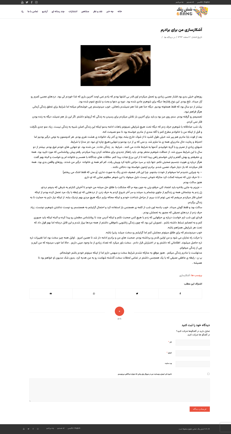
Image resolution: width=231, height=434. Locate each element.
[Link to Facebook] (31, 2)
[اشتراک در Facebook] (180, 294)
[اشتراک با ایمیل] (50, 294)
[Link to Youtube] (22, 2)
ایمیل (169, 352)
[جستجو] (22, 12)
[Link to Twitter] (27, 2)
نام (170, 342)
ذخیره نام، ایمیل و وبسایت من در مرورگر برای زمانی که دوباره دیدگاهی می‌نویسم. (145, 374)
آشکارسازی (184, 275)
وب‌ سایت (168, 363)
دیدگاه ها (168, 37)
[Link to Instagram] (36, 2)
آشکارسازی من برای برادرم (181, 30)
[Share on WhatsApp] (93, 294)
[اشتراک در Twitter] (137, 294)
